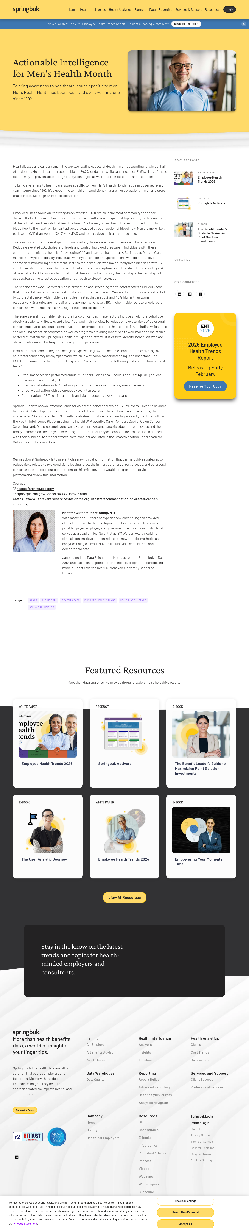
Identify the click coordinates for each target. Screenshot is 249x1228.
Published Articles (152, 1153)
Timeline (145, 1060)
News (91, 1122)
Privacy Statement (25, 1223)
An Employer (96, 1044)
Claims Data (49, 600)
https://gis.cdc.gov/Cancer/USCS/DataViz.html (51, 494)
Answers (145, 1044)
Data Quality (95, 1079)
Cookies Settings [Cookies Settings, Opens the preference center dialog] (185, 1201)
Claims (196, 1044)
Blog (142, 1122)
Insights (145, 1052)
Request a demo (25, 1110)
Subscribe (146, 1192)
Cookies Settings (202, 1160)
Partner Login (200, 1123)
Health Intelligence (133, 600)
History (92, 1130)
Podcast (145, 1161)
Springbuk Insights (42, 607)
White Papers (149, 1184)
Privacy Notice (200, 1135)
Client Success (202, 1079)
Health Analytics (205, 1038)
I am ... (92, 1038)
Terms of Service (202, 1141)
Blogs (33, 600)
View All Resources (124, 897)
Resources (148, 1115)
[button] (73, 9)
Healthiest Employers (103, 1138)
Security (196, 1129)
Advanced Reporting (154, 1087)
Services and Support (209, 1073)
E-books (145, 1137)
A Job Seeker (97, 1060)
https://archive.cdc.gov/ (35, 488)
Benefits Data (70, 600)
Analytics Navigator (153, 1102)
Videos (144, 1168)
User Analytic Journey (155, 1095)
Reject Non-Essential (185, 1212)
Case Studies (149, 1130)
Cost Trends (200, 1052)
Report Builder (150, 1079)
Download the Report (186, 23)
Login (229, 9)
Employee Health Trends (99, 600)
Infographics (148, 1145)
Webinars (146, 1176)
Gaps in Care (200, 1060)
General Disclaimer (203, 1148)
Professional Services (207, 1087)
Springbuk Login (202, 1116)
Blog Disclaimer (201, 1154)
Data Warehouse (101, 1073)
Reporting (147, 1073)
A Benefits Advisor (101, 1052)
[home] (38, 9)
